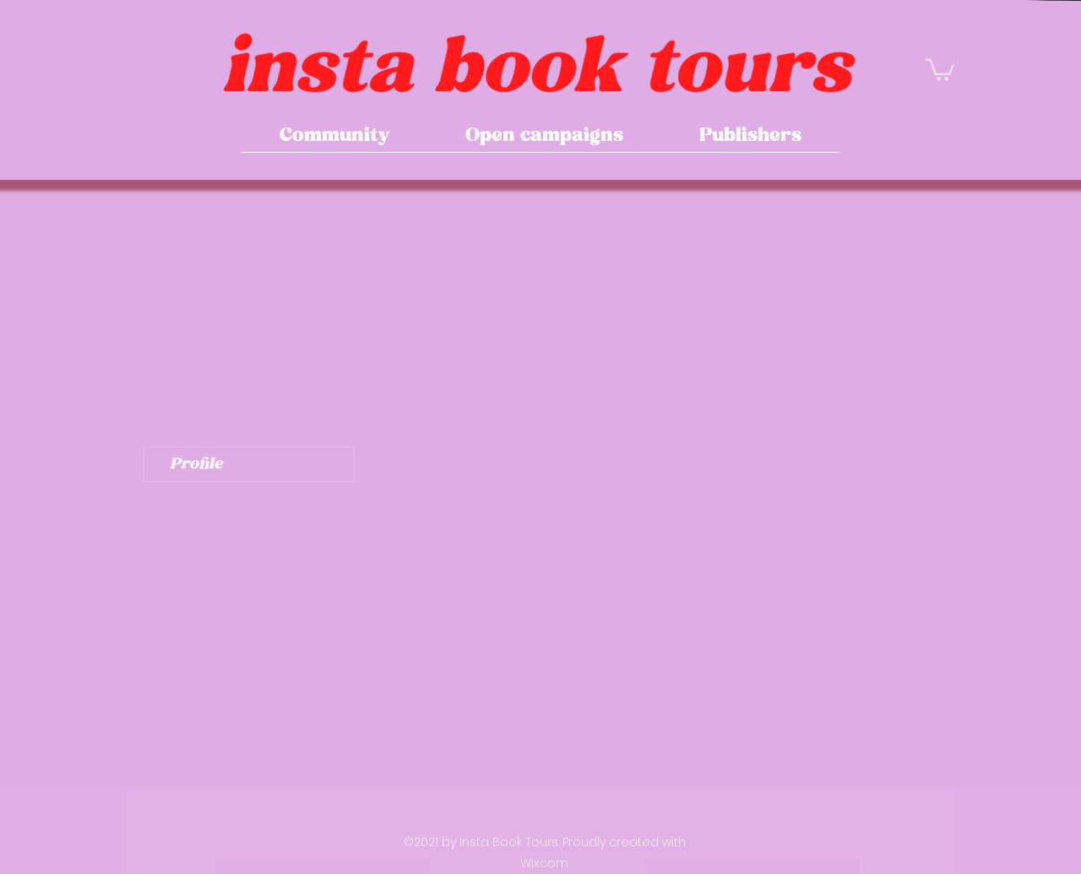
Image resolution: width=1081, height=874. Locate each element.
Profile (196, 464)
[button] (940, 69)
